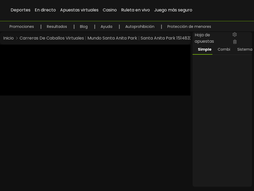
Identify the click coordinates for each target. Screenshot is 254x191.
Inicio (8, 38)
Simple (205, 49)
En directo (45, 10)
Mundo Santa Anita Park (112, 38)
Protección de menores (189, 26)
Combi (224, 49)
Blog (84, 26)
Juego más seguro (173, 10)
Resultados (57, 26)
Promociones (22, 26)
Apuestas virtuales (79, 10)
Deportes (20, 10)
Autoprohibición (140, 26)
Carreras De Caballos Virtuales (52, 38)
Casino (110, 10)
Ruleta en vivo (135, 10)
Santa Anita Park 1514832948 (170, 38)
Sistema (244, 49)
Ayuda (107, 26)
